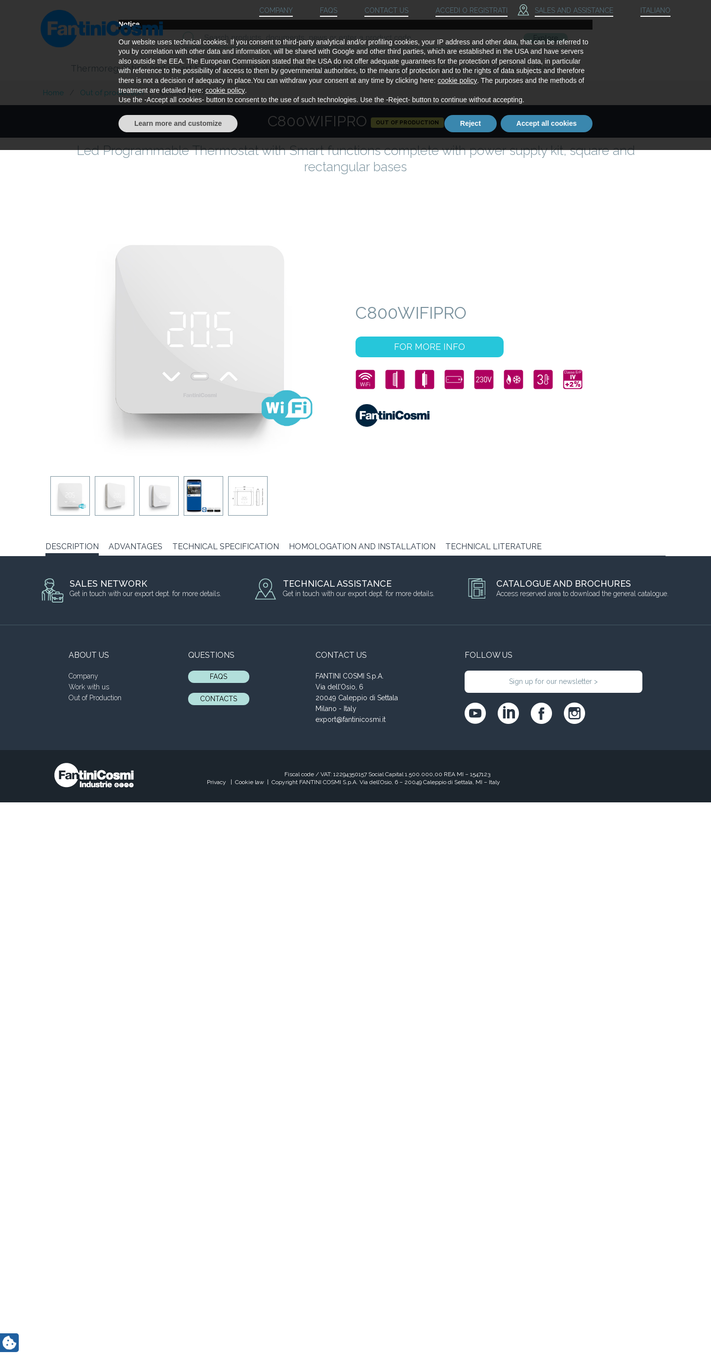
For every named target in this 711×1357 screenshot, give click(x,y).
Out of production (112, 92)
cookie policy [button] (457, 1287)
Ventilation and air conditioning (301, 68)
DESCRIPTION (72, 546)
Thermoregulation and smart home (145, 68)
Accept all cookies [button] (546, 1330)
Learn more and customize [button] (178, 1330)
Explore (545, 38)
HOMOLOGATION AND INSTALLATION (362, 546)
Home (53, 92)
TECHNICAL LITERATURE (493, 546)
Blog (543, 68)
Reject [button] (470, 1330)
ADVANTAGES (135, 546)
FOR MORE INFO (429, 346)
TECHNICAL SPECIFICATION (225, 546)
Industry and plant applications (450, 68)
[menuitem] (647, 11)
